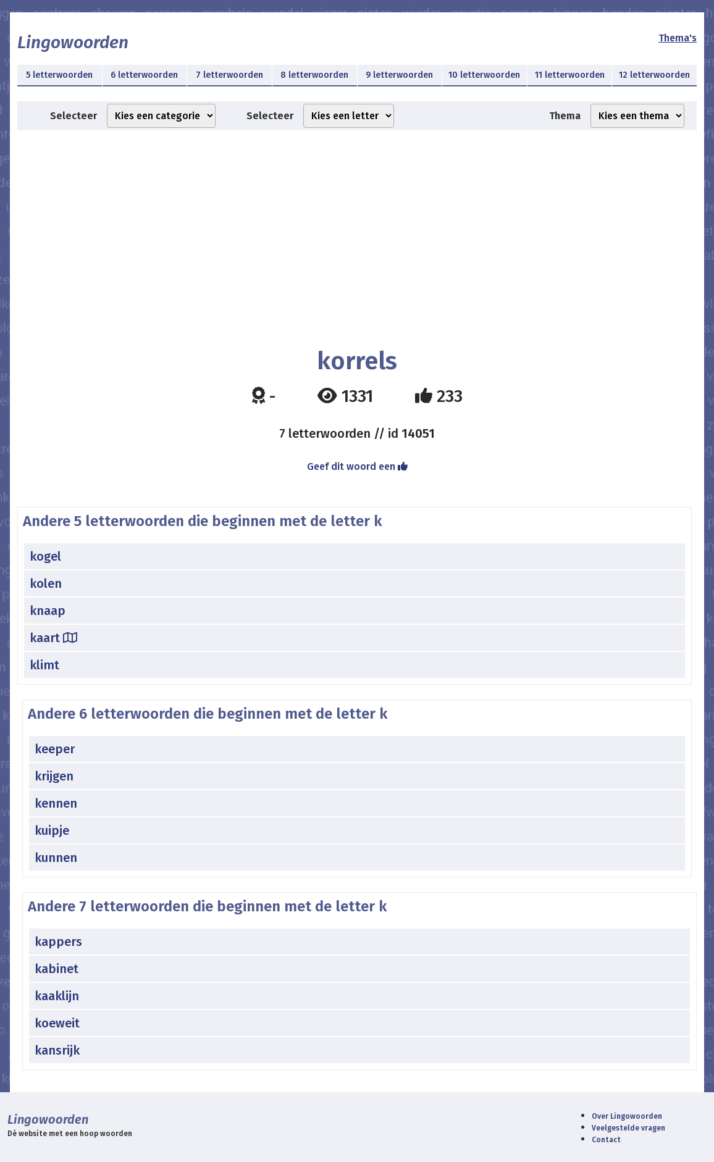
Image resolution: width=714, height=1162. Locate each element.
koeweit (57, 1023)
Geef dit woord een (357, 466)
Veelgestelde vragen (628, 1128)
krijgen (54, 776)
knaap (47, 610)
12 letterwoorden (654, 75)
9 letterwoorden (399, 75)
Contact (606, 1139)
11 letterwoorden (570, 75)
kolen (46, 583)
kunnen (56, 857)
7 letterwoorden (229, 75)
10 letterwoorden (484, 75)
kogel (45, 556)
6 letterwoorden (144, 75)
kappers (58, 941)
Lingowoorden (72, 42)
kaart (53, 637)
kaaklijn (57, 996)
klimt (44, 665)
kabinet (56, 968)
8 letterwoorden (314, 75)
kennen (56, 803)
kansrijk (57, 1050)
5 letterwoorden (59, 75)
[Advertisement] (357, 229)
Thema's (677, 38)
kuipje (52, 830)
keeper (55, 749)
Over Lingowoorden (627, 1116)
